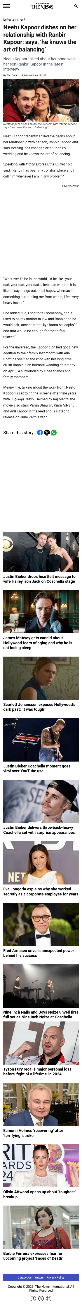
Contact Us (25, 1277)
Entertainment (14, 19)
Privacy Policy (55, 1277)
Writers (39, 1277)
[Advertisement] (41, 229)
